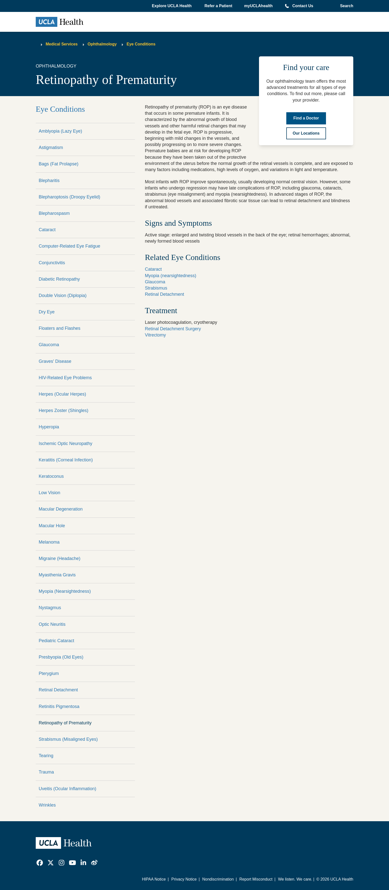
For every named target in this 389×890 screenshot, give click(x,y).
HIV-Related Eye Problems (65, 377)
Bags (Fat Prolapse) (58, 163)
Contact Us (302, 6)
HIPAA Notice (154, 879)
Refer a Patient (218, 6)
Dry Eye (47, 311)
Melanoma (49, 542)
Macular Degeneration (61, 509)
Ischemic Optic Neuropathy (65, 443)
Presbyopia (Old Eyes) (61, 657)
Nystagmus (50, 607)
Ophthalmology (102, 44)
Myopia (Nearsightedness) (65, 591)
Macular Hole (52, 525)
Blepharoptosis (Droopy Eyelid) (69, 196)
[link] (40, 863)
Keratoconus (51, 476)
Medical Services (62, 44)
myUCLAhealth (258, 6)
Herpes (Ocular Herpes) (62, 394)
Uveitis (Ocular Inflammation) (67, 788)
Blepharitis (49, 180)
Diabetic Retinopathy (59, 279)
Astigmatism (51, 147)
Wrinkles (47, 805)
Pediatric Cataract (56, 640)
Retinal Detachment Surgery (173, 328)
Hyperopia (49, 426)
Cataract (47, 229)
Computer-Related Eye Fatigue (69, 246)
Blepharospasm (54, 213)
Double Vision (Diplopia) (63, 295)
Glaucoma (49, 344)
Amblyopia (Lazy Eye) (60, 131)
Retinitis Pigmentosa (59, 706)
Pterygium (49, 673)
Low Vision (49, 492)
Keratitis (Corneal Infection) (66, 459)
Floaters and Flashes (59, 328)
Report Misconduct (255, 879)
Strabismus (156, 288)
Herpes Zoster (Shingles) (63, 410)
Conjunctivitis (52, 262)
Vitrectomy (155, 335)
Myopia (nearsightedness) (170, 275)
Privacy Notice (183, 879)
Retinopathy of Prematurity (65, 722)
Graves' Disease (55, 361)
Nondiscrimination (218, 879)
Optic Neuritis (52, 624)
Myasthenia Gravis (57, 574)
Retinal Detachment (58, 689)
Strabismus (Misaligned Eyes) (68, 739)
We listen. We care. (295, 879)
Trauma (46, 772)
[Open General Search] (345, 5)
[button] (172, 5)
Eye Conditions (141, 44)
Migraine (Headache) (59, 558)
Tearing (46, 755)
